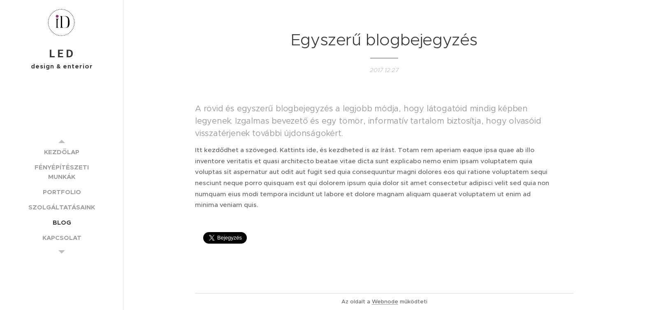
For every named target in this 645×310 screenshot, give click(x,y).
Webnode (385, 301)
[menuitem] (61, 152)
